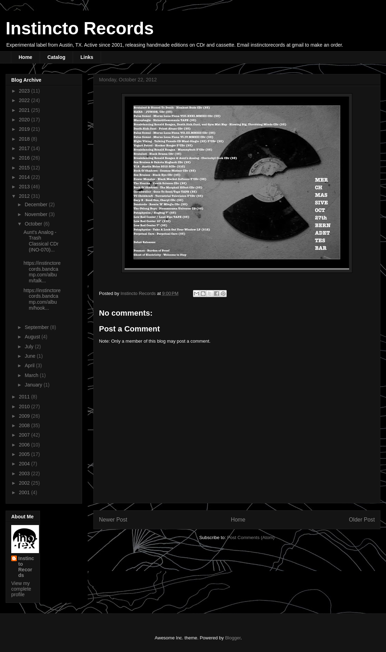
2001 (25, 492)
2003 (25, 473)
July (30, 346)
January (34, 385)
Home (25, 57)
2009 (25, 416)
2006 (25, 445)
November (36, 214)
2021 (25, 110)
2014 (25, 177)
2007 (25, 435)
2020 (25, 119)
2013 (25, 186)
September (37, 327)
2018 (25, 139)
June (30, 356)
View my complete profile (21, 588)
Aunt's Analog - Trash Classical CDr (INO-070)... (41, 241)
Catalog (56, 57)
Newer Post (113, 520)
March (32, 375)
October (34, 224)
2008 (25, 425)
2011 (25, 396)
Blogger (232, 637)
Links (86, 57)
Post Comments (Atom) (250, 537)
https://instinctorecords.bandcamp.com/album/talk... (42, 271)
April (30, 365)
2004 (25, 463)
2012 (25, 196)
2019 (25, 129)
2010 (25, 406)
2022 (25, 100)
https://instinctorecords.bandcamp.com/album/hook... (42, 299)
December (36, 204)
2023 (25, 91)
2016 (25, 158)
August (33, 337)
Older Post (362, 520)
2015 (25, 167)
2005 (25, 454)
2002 (25, 483)
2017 (25, 148)
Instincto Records (80, 28)
